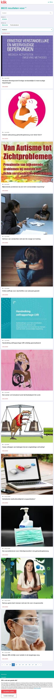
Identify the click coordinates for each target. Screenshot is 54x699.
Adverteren (4, 674)
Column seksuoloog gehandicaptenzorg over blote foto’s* (22, 135)
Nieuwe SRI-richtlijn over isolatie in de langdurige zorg (21, 655)
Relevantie (5, 25)
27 (32, 664)
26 (29, 664)
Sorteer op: (3, 23)
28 (36, 664)
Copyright (3, 677)
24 (23, 664)
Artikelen (4, 19)
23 (19, 664)
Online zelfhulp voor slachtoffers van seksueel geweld (20, 291)
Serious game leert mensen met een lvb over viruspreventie (22, 603)
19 (7, 664)
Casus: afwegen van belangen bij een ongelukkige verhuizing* (23, 447)
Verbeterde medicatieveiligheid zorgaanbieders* (18, 499)
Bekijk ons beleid (37, 688)
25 (26, 664)
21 (14, 664)
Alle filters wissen (5, 33)
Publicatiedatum (14, 25)
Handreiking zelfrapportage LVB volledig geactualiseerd (21, 343)
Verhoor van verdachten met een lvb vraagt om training (21, 239)
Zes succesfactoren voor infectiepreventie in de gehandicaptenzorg (25, 551)
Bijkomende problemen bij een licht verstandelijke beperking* (23, 187)
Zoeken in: (3, 17)
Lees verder (5, 86)
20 (10, 664)
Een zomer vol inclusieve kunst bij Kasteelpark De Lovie (21, 395)
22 (16, 664)
